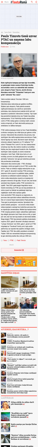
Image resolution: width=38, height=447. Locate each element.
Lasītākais (7, 398)
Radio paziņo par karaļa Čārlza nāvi (24, 425)
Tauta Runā (7, 32)
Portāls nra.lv (5, 47)
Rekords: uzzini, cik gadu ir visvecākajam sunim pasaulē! (18, 336)
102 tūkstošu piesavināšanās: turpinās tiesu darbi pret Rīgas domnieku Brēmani (28, 313)
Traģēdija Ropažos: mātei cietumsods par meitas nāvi (9, 291)
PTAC (11, 240)
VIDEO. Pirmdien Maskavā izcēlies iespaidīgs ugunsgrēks (20, 342)
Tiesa (4, 240)
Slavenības (16, 32)
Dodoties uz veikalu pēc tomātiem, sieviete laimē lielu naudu (20, 348)
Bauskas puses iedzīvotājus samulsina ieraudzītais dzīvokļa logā (21, 392)
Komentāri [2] (19, 250)
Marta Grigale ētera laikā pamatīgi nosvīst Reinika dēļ (20, 380)
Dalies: (11, 245)
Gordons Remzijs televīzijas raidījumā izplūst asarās (21, 374)
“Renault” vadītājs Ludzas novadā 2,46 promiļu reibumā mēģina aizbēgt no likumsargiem (21, 367)
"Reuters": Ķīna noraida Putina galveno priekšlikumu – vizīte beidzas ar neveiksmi (23, 437)
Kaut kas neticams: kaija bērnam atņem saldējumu (19, 386)
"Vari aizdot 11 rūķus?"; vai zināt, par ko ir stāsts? (21, 360)
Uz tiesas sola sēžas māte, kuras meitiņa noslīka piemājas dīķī (28, 291)
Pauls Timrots (20, 240)
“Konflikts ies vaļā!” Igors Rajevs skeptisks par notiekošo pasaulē (22, 415)
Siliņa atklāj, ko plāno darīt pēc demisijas (22, 403)
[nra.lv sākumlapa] (7, 2)
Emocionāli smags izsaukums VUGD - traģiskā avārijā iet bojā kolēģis (21, 354)
